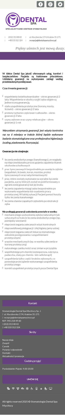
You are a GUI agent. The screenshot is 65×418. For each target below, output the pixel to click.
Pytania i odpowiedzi (12, 349)
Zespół (5, 343)
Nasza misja (7, 340)
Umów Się (32, 379)
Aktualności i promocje (13, 356)
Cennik (5, 346)
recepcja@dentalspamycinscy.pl (42, 40)
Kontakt (6, 353)
